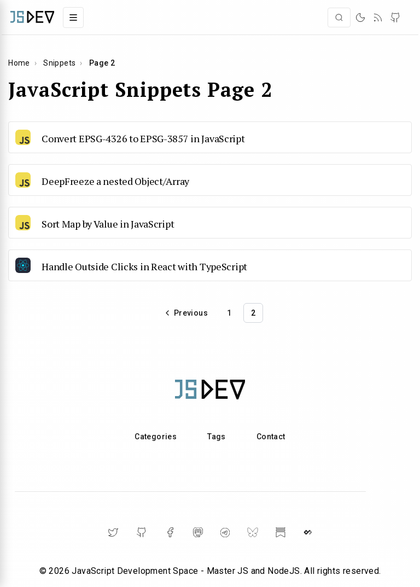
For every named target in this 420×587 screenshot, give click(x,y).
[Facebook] (170, 532)
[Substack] (280, 532)
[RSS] (377, 17)
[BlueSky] (252, 532)
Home (19, 63)
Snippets (59, 63)
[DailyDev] (308, 532)
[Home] (32, 17)
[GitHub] (395, 17)
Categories (156, 436)
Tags (216, 436)
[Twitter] (113, 532)
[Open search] (339, 17)
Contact (270, 436)
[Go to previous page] (186, 313)
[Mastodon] (198, 532)
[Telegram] (225, 532)
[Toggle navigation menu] (73, 17)
